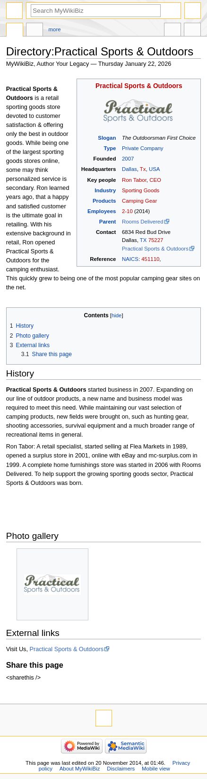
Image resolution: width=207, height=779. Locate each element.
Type (110, 148)
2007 (128, 158)
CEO (155, 180)
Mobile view (156, 768)
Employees (101, 211)
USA (154, 169)
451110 (150, 259)
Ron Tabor (134, 180)
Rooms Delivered (143, 221)
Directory (15, 30)
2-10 (127, 211)
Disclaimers (121, 768)
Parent (107, 221)
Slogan (107, 138)
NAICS (130, 259)
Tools (192, 30)
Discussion (34, 30)
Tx (143, 169)
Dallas (129, 169)
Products (104, 201)
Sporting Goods (140, 190)
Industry (105, 190)
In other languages (172, 30)
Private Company (143, 148)
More (55, 29)
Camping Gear (139, 201)
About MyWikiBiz (80, 768)
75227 (156, 240)
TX (143, 240)
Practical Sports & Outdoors (138, 86)
